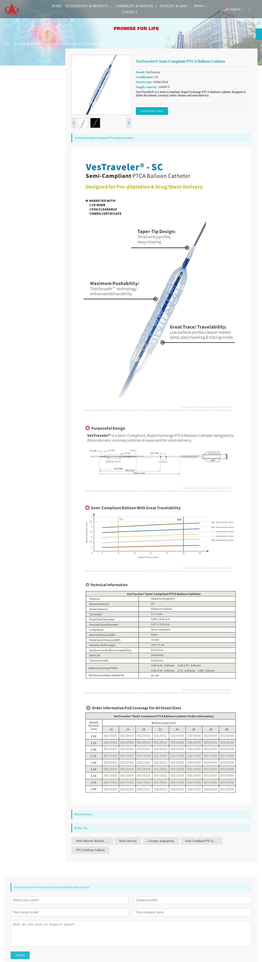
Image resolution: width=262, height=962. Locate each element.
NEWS (199, 6)
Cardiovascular (18, 65)
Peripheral (15, 72)
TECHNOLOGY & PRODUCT (86, 6)
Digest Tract (16, 93)
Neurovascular (18, 86)
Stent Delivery (128, 840)
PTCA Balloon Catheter (90, 850)
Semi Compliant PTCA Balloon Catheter (203, 840)
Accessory (15, 107)
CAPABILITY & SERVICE (134, 6)
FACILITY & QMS (173, 6)
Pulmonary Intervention (23, 79)
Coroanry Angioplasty (160, 840)
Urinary (14, 100)
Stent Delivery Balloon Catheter (94, 840)
